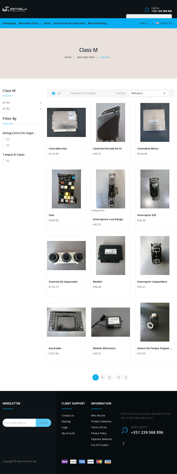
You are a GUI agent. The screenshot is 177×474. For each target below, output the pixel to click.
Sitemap (66, 421)
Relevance (149, 93)
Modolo (97, 281)
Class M (9, 91)
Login (65, 427)
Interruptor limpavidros (152, 281)
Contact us (68, 415)
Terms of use (99, 427)
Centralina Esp (58, 148)
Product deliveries (101, 421)
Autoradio (55, 348)
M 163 (6, 108)
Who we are (98, 415)
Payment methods (101, 439)
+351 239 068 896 (162, 11)
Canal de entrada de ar (107, 148)
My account (68, 433)
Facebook (124, 443)
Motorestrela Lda (26, 461)
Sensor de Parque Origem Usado (155, 348)
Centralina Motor (148, 148)
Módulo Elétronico (104, 348)
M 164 (6, 102)
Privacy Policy (98, 433)
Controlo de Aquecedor (63, 281)
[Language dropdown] (165, 23)
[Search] (149, 18)
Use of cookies (100, 445)
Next (125, 377)
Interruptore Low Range (108, 219)
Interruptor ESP (146, 215)
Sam (51, 215)
